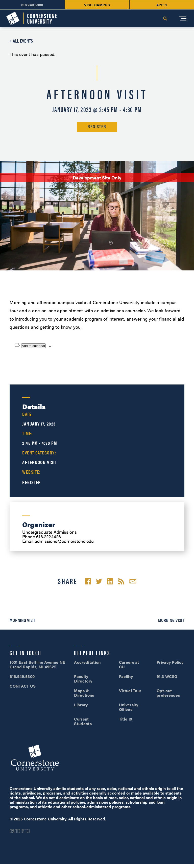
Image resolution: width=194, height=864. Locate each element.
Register (97, 126)
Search (165, 18)
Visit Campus (97, 4)
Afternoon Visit (39, 462)
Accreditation (87, 662)
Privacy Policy (170, 662)
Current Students (83, 721)
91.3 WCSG (167, 676)
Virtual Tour (130, 690)
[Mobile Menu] (182, 18)
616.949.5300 (32, 4)
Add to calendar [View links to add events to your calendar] (33, 346)
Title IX (126, 719)
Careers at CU (129, 664)
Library (81, 705)
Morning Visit (23, 620)
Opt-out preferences (168, 693)
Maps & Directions (84, 693)
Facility (126, 676)
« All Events (21, 41)
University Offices (128, 707)
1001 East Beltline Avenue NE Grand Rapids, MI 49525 (37, 664)
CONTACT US (23, 686)
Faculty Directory (83, 678)
